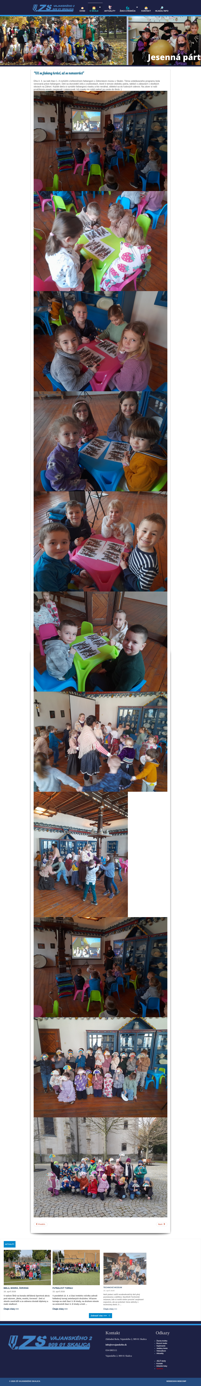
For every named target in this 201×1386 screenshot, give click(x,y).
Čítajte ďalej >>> (11, 1309)
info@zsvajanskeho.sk (116, 1345)
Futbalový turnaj (64, 1287)
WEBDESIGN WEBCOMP (176, 1381)
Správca (159, 1369)
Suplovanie (160, 1346)
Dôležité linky (161, 1366)
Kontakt (159, 1364)
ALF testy (161, 1361)
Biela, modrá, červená (16, 1288)
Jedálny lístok (162, 1348)
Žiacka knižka (161, 1341)
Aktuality (160, 1353)
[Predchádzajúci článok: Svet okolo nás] (40, 1224)
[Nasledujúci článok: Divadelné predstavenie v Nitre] (161, 1224)
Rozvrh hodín (161, 1343)
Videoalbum (161, 1351)
